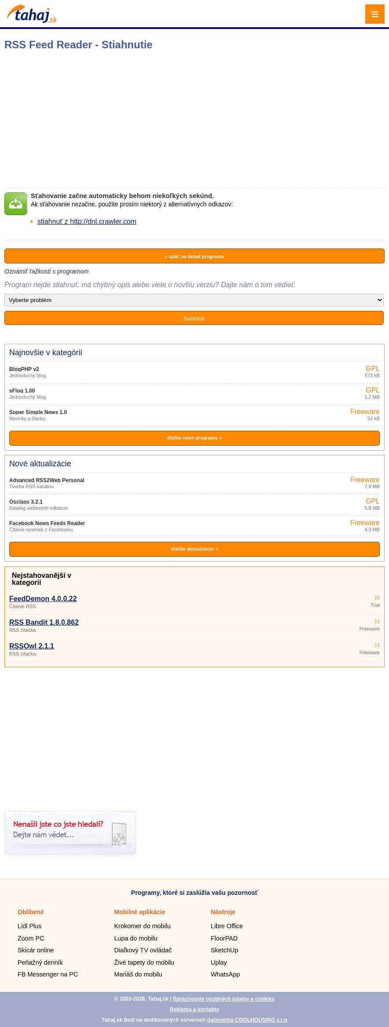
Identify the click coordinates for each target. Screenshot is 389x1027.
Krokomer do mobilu (142, 926)
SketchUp (224, 950)
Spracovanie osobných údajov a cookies (223, 999)
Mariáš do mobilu (138, 974)
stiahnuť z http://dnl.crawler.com (87, 221)
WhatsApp (225, 974)
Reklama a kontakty (194, 1009)
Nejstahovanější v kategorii (41, 579)
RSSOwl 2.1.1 (31, 646)
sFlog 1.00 (22, 391)
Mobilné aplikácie (139, 911)
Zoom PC (31, 938)
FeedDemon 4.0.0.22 (43, 598)
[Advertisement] (194, 735)
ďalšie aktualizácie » (194, 548)
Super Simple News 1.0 (38, 412)
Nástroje (223, 911)
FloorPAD (224, 938)
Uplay (219, 962)
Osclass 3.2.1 (26, 502)
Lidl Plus (29, 926)
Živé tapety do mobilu (144, 962)
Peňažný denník (40, 962)
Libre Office (227, 926)
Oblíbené (31, 911)
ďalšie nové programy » (194, 437)
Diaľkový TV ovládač (143, 950)
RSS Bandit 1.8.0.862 (44, 622)
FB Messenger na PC (48, 974)
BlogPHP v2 (24, 369)
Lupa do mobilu (135, 938)
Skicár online (36, 950)
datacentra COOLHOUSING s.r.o (247, 1020)
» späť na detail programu (194, 256)
